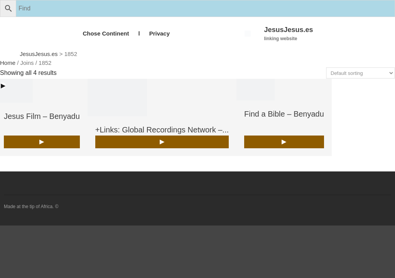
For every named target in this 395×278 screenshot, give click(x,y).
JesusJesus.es (288, 30)
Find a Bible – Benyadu (284, 114)
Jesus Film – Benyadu (42, 116)
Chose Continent (106, 33)
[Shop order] (360, 73)
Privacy (159, 33)
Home (7, 62)
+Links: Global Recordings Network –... (162, 129)
